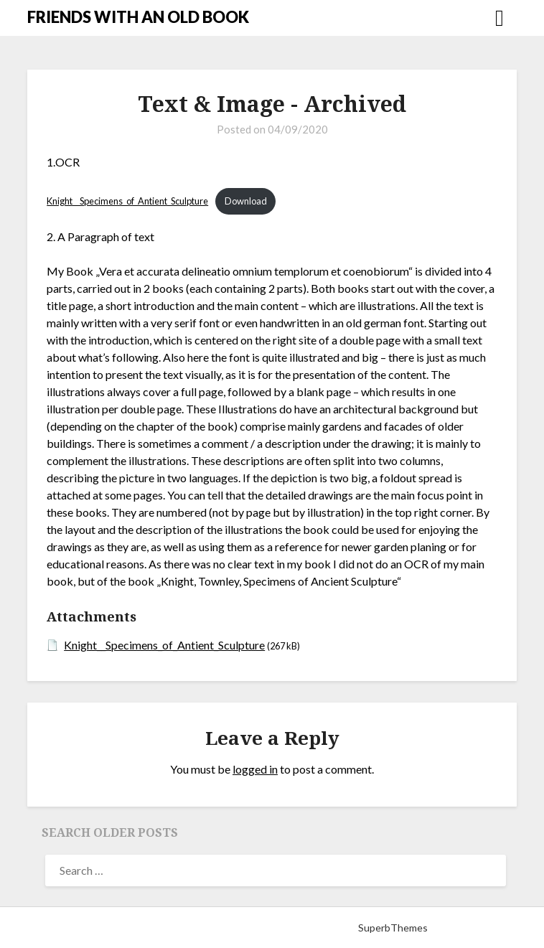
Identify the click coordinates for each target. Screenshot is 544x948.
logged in (255, 769)
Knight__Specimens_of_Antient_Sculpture (127, 201)
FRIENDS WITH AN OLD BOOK (138, 17)
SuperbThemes (393, 927)
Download (246, 201)
